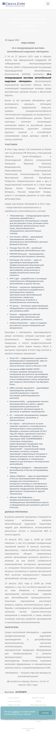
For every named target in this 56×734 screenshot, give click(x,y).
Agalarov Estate (38, 698)
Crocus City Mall (14, 701)
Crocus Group (14, 698)
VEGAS (38, 701)
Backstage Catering (38, 705)
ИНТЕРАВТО (21, 692)
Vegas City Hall (14, 705)
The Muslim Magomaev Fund (38, 720)
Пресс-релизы (28, 30)
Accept (45, 713)
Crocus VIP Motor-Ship (14, 719)
